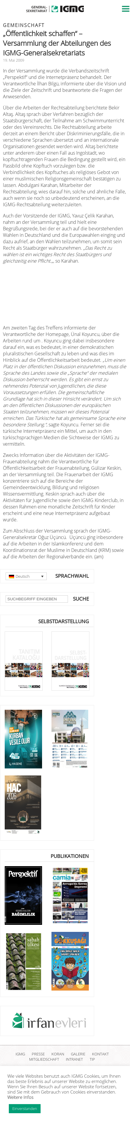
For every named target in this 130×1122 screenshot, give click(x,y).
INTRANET (74, 1059)
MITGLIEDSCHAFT (44, 1059)
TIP (92, 1059)
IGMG (20, 1054)
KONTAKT (100, 1054)
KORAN (57, 1054)
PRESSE (38, 1054)
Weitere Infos (20, 1097)
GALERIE (78, 1054)
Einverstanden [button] (24, 1108)
